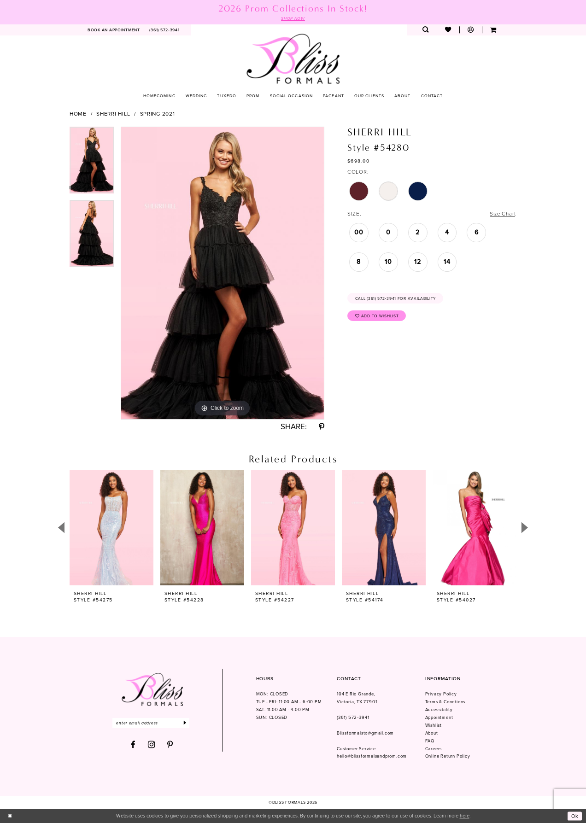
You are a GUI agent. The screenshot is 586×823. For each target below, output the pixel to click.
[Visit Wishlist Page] (448, 30)
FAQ (429, 741)
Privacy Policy (441, 694)
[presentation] (111, 528)
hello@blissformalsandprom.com (372, 756)
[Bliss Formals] (293, 59)
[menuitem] (114, 30)
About (431, 733)
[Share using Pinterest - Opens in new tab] (321, 428)
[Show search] (425, 30)
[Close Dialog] (10, 816)
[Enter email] (151, 723)
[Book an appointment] (114, 30)
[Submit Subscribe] (187, 723)
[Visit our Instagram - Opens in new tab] (152, 745)
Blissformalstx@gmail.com (365, 733)
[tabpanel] (92, 163)
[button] (470, 30)
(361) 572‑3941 (353, 717)
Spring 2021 (157, 113)
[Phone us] (164, 30)
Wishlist (433, 725)
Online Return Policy (447, 756)
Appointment (439, 717)
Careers (433, 749)
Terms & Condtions (445, 702)
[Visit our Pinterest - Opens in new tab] (170, 745)
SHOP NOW (293, 18)
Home (78, 113)
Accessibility (439, 709)
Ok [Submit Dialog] (575, 816)
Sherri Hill (113, 113)
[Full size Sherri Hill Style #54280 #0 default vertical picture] (222, 273)
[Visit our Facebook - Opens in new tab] (133, 745)
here (464, 816)
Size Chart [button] (502, 214)
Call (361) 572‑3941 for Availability (396, 299)
